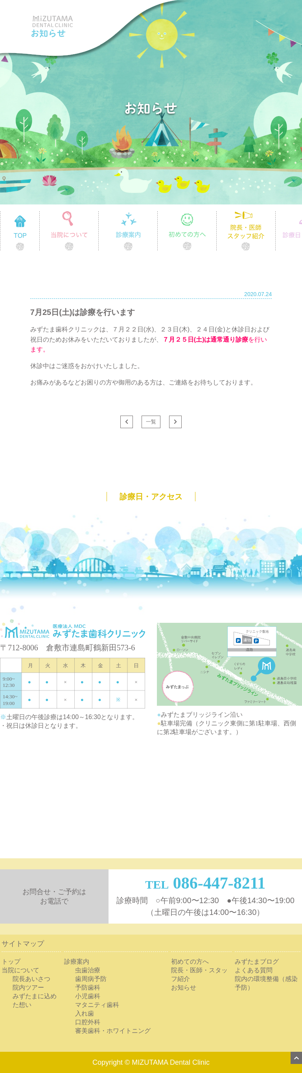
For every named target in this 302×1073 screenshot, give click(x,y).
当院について (98, 214)
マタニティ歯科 (97, 1004)
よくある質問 (254, 970)
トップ (11, 961)
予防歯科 (87, 987)
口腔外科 (87, 1022)
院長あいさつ (31, 978)
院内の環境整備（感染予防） (266, 983)
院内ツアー (28, 987)
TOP (39, 214)
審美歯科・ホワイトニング (113, 1030)
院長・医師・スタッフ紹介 (199, 974)
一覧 (151, 422)
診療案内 (157, 214)
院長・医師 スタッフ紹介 (275, 214)
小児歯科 (87, 996)
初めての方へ (216, 214)
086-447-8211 (219, 883)
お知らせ (183, 987)
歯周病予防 (91, 978)
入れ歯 (84, 1013)
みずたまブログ (257, 961)
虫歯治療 (87, 970)
